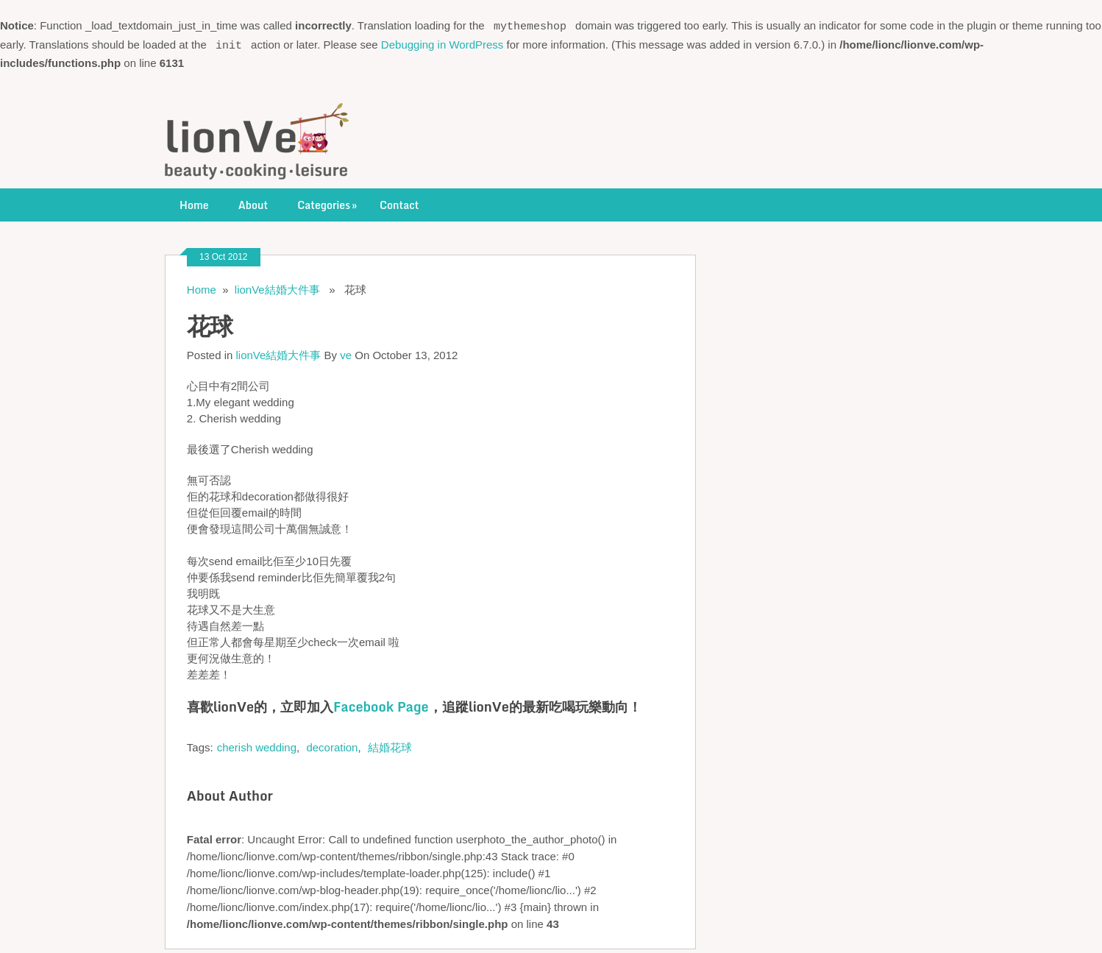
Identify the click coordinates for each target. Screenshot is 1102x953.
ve (346, 351)
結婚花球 (390, 743)
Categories (328, 201)
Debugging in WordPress (442, 42)
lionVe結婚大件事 (277, 286)
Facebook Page (381, 703)
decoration (332, 743)
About (253, 201)
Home (194, 201)
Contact (399, 201)
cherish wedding (256, 743)
